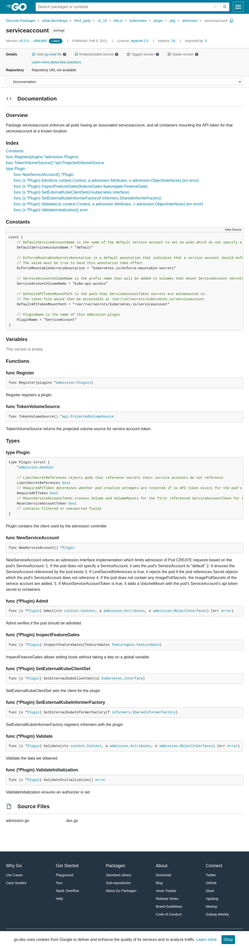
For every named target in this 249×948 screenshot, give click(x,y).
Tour (59, 883)
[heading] (21, 7)
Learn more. (207, 939)
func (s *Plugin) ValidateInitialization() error (51, 210)
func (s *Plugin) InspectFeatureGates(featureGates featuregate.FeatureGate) (81, 186)
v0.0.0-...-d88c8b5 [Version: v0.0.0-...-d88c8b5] (27, 41)
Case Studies (16, 883)
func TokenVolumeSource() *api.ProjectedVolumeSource (55, 163)
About (161, 865)
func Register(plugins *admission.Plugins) (42, 157)
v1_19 (102, 21)
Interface (133, 678)
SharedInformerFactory (154, 712)
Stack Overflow (67, 891)
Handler (47, 467)
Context (88, 611)
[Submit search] (225, 6)
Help (59, 899)
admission (189, 21)
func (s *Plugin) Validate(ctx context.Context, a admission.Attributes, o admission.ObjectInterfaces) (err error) (108, 204)
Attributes (134, 611)
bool (66, 483)
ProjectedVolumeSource (92, 417)
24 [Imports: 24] (167, 41)
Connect (214, 865)
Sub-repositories (118, 883)
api (65, 417)
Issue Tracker (166, 891)
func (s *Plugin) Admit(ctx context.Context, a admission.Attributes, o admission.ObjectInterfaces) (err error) (106, 180)
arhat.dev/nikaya (55, 21)
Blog (159, 883)
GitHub (211, 883)
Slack (210, 891)
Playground (64, 875)
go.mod (50, 54)
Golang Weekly (217, 914)
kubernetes (138, 21)
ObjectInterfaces (190, 611)
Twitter (211, 875)
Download (163, 875)
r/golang (212, 899)
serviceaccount (215, 21)
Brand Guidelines (169, 906)
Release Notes (167, 899)
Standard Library (118, 875)
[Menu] (124, 81)
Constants (15, 151)
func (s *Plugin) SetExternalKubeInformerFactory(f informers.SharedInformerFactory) (87, 198)
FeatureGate (148, 645)
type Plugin (15, 169)
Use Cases (14, 875)
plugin (158, 21)
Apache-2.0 (139, 41)
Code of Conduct (169, 914)
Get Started (67, 865)
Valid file (49, 54)
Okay (228, 939)
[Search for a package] (128, 6)
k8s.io (118, 21)
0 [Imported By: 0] (196, 41)
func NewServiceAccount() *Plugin (44, 174)
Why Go (14, 865)
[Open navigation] (238, 7)
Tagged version (142, 54)
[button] (34, 54)
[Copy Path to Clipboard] (231, 20)
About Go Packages (121, 891)
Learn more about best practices (56, 62)
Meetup (211, 906)
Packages (115, 865)
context (71, 611)
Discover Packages (20, 21)
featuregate (123, 645)
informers (121, 712)
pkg (172, 21)
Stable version (183, 54)
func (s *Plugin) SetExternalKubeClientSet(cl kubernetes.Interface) (71, 192)
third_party (82, 21)
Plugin (68, 548)
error (226, 611)
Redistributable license (96, 54)
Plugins (84, 383)
